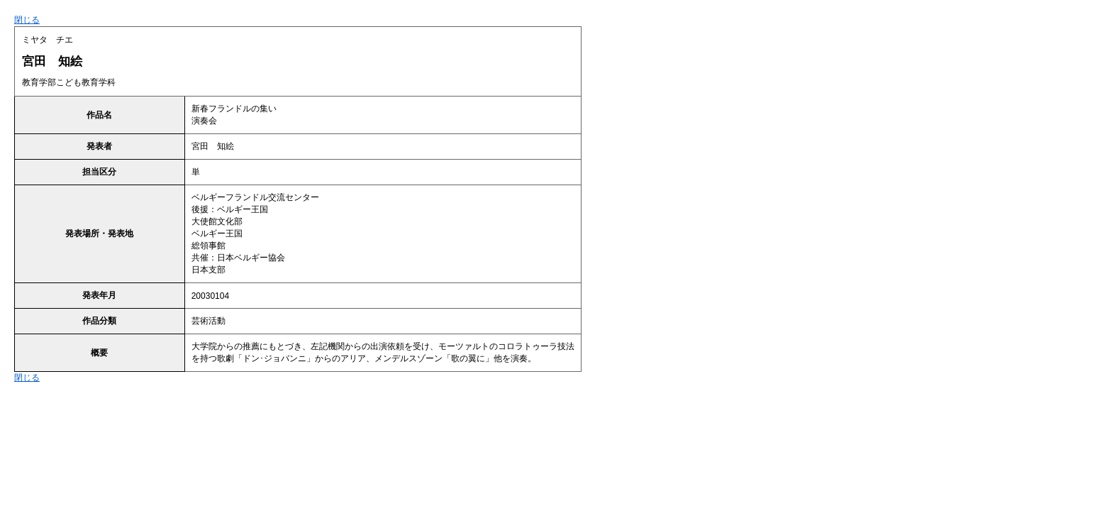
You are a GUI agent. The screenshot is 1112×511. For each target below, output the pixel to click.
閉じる (27, 20)
